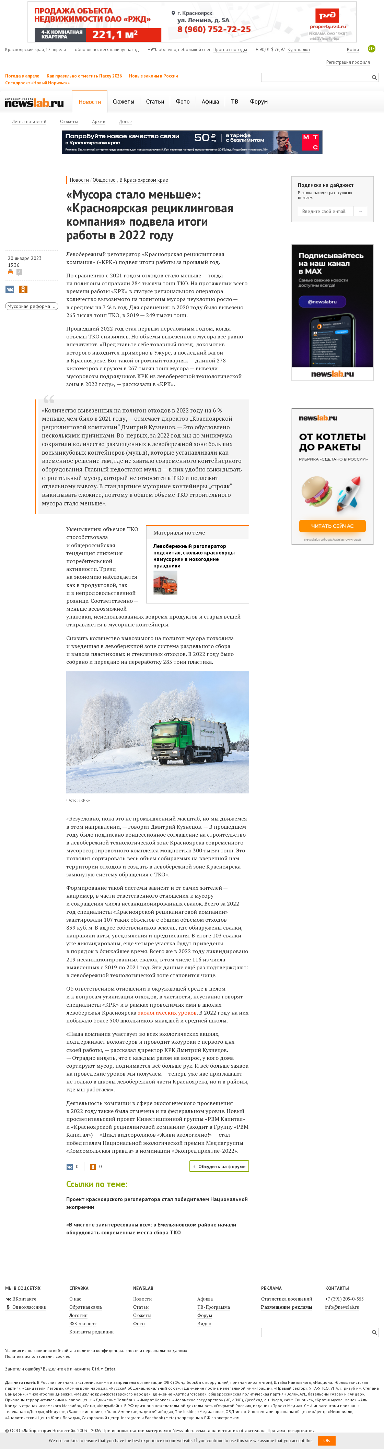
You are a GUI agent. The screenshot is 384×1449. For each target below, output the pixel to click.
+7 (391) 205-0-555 (344, 1299)
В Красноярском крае (144, 180)
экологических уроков (167, 1012)
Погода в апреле (22, 76)
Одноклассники (25, 1307)
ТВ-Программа (213, 1307)
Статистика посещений (286, 1299)
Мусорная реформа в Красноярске (33, 306)
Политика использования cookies (37, 1356)
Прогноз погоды (230, 49)
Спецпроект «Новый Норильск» (37, 83)
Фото (139, 1323)
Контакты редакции (91, 1332)
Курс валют (299, 49)
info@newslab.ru (342, 1307)
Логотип (78, 1315)
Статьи (141, 1307)
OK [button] (326, 1440)
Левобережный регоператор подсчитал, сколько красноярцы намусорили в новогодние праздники (194, 556)
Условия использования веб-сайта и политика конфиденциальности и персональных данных (96, 1350)
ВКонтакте (20, 1299)
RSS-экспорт (82, 1323)
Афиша (205, 1299)
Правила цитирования (291, 1430)
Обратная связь (85, 1307)
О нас (75, 1299)
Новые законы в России (153, 76)
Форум (204, 1315)
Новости (79, 180)
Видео (204, 1323)
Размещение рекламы (286, 1307)
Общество (104, 180)
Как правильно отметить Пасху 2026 (84, 76)
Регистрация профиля (348, 62)
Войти (353, 49)
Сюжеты (142, 1315)
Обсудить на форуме (222, 1166)
